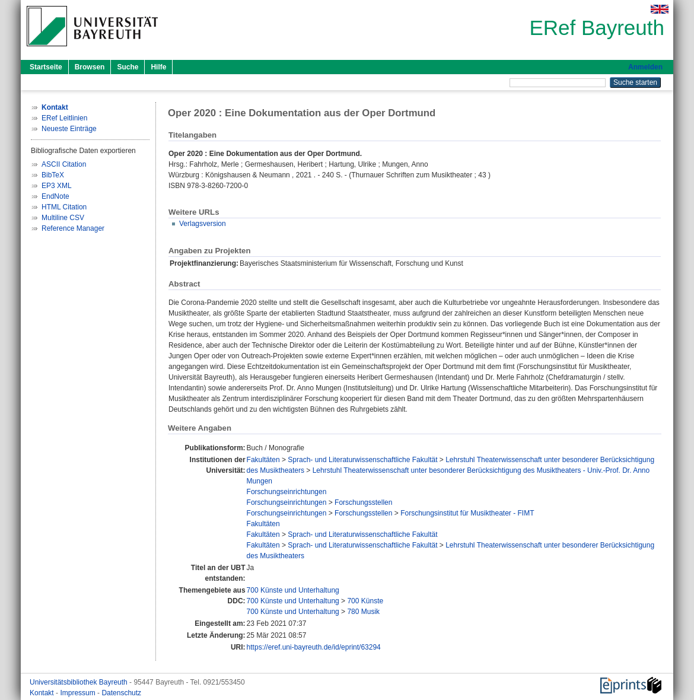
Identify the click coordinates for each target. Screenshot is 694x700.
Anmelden (645, 67)
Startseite (46, 67)
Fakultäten (263, 460)
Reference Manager (73, 228)
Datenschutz (121, 693)
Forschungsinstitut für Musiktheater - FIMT (467, 513)
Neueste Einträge (69, 129)
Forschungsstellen (363, 502)
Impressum (78, 693)
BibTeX (53, 175)
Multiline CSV (63, 218)
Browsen (90, 67)
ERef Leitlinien (64, 118)
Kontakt (43, 693)
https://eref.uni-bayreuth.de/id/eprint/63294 (314, 647)
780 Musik (363, 611)
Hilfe (158, 67)
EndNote (55, 196)
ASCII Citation (64, 164)
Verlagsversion (202, 223)
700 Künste (365, 601)
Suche (127, 67)
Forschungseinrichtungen (287, 492)
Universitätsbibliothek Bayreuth (79, 682)
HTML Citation (64, 207)
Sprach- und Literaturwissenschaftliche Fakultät (362, 460)
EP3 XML (57, 186)
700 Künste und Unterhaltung (293, 590)
